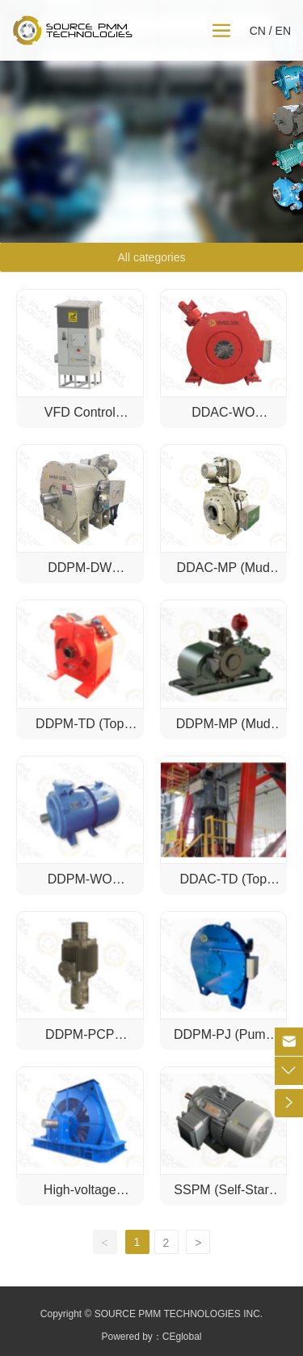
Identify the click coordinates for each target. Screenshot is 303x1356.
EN (283, 30)
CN (258, 30)
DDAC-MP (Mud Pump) (223, 575)
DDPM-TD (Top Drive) (80, 731)
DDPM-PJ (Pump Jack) (223, 1042)
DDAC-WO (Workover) (223, 419)
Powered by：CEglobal (151, 1336)
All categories (151, 257)
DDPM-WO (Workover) (80, 886)
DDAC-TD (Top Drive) (223, 886)
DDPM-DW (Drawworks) (80, 575)
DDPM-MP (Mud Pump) (223, 731)
